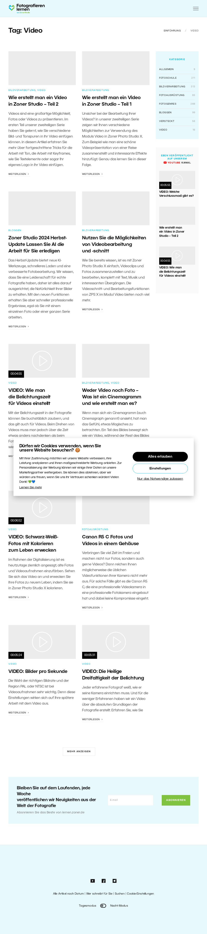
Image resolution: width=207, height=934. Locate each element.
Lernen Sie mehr (30, 487)
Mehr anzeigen (79, 752)
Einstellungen (160, 468)
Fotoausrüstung (95, 529)
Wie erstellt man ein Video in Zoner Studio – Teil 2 (171, 231)
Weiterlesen (19, 174)
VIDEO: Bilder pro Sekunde (37, 672)
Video (41, 90)
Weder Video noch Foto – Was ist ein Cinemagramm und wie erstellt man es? (111, 397)
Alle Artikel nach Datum (68, 894)
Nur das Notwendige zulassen (160, 478)
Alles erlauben (160, 456)
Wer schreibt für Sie (99, 894)
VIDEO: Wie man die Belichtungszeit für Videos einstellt (29, 397)
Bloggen (14, 230)
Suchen (120, 894)
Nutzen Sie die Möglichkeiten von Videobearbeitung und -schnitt (114, 244)
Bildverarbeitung (22, 90)
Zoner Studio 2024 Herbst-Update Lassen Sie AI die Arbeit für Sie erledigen (37, 244)
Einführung (172, 31)
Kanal (177, 163)
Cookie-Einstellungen (140, 894)
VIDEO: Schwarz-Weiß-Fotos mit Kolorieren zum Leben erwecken (33, 544)
